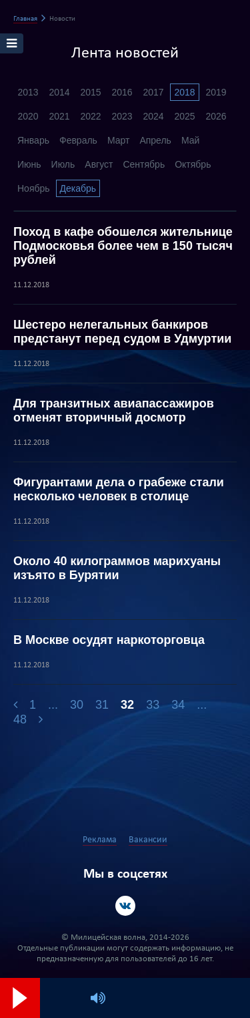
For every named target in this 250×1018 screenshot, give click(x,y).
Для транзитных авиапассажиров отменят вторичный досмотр (113, 410)
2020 (27, 116)
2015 (90, 92)
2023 (121, 116)
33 (152, 704)
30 (76, 704)
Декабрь (78, 188)
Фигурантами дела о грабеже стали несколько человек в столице (118, 489)
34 (178, 704)
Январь (33, 140)
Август (99, 164)
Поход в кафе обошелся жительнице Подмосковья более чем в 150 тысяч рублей (123, 246)
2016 (121, 92)
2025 (184, 116)
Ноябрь (33, 188)
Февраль (78, 140)
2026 (215, 116)
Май (190, 140)
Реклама (100, 840)
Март (118, 140)
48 (20, 719)
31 (102, 704)
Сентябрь (144, 164)
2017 (153, 92)
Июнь (29, 164)
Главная (25, 19)
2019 (215, 92)
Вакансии (148, 840)
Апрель (155, 140)
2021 (59, 116)
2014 (59, 92)
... (53, 704)
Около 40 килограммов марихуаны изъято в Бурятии (117, 568)
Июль (63, 164)
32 (127, 704)
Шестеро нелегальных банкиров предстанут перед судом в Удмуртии (122, 331)
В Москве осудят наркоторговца (109, 640)
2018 (184, 92)
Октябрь (193, 164)
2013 (27, 92)
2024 (153, 116)
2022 (90, 116)
